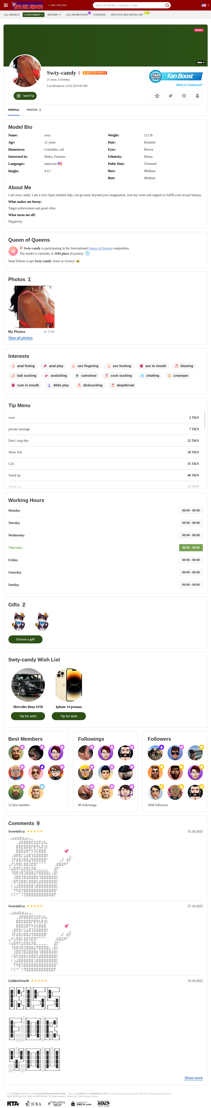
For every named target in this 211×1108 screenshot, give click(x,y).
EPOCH (82, 1093)
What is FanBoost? (189, 85)
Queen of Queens (100, 248)
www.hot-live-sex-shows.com (50, 1093)
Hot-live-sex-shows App (128, 14)
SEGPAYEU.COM (98, 1093)
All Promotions (78, 14)
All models (11, 14)
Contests (99, 14)
